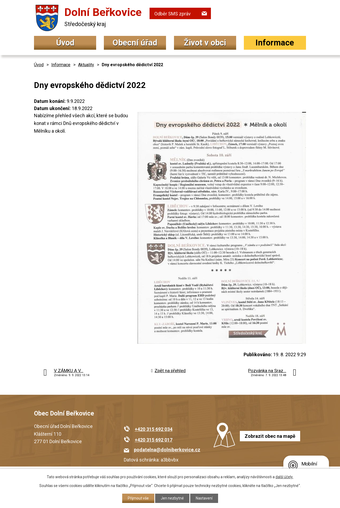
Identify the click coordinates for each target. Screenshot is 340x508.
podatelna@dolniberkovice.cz (167, 449)
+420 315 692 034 (153, 429)
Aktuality (86, 64)
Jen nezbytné (172, 498)
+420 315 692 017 (153, 440)
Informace (275, 42)
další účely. (284, 477)
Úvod (65, 42)
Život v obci (205, 42)
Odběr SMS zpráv (172, 13)
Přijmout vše (138, 498)
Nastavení (204, 498)
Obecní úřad (135, 42)
